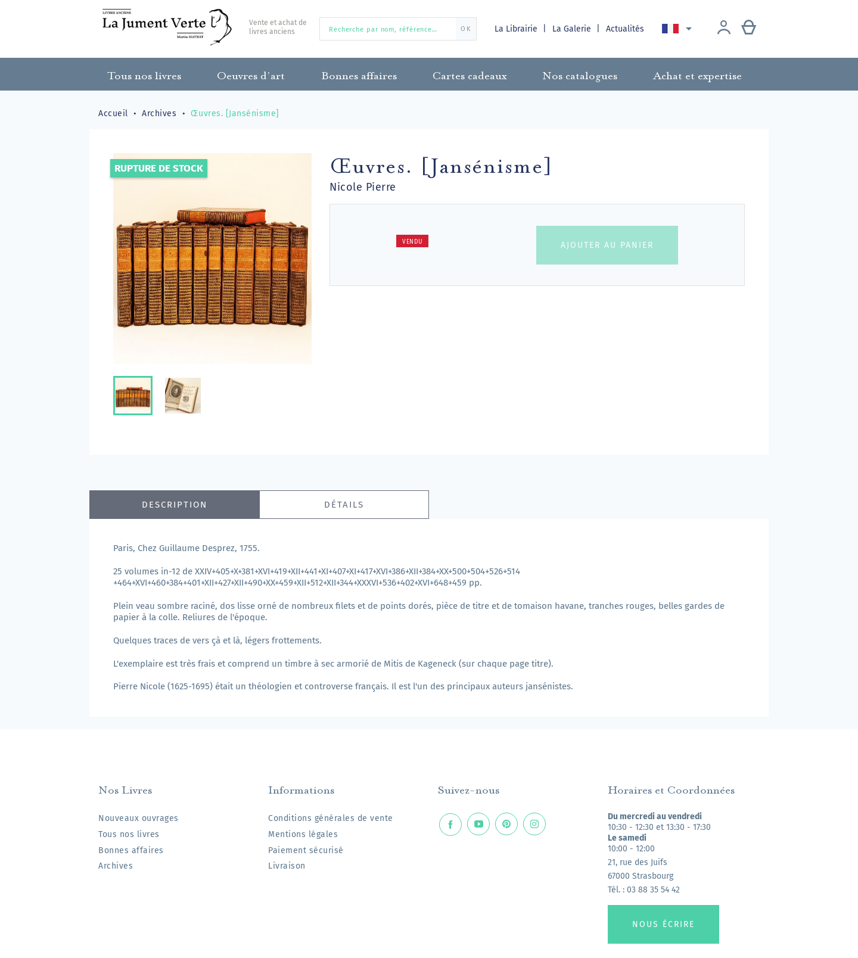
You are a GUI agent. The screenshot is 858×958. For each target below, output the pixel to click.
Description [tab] (174, 504)
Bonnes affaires (131, 850)
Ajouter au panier (607, 245)
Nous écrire (663, 924)
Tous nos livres (129, 834)
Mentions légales (303, 834)
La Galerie (572, 29)
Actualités (625, 29)
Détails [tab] (344, 504)
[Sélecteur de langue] (679, 28)
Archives (115, 866)
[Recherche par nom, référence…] (398, 29)
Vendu (412, 241)
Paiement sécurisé (306, 850)
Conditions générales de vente (330, 818)
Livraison (287, 866)
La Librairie (517, 29)
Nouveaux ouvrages (138, 818)
